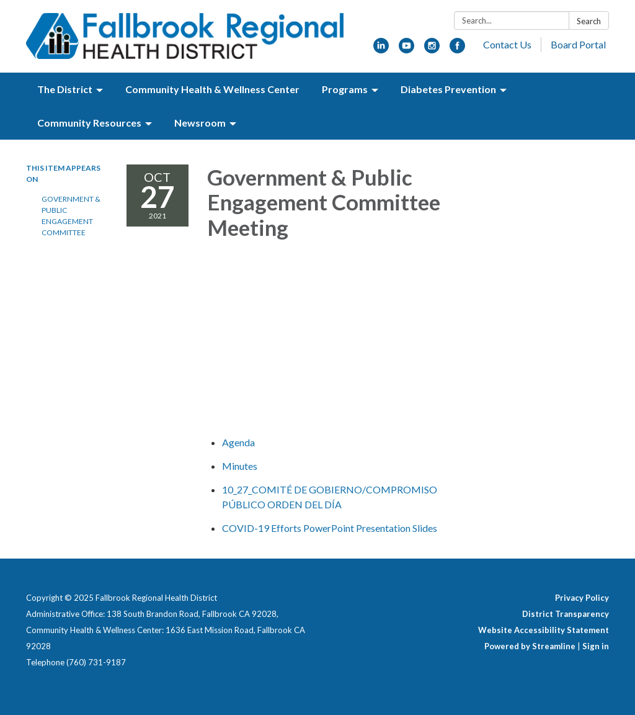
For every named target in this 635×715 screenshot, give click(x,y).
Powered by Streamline (529, 646)
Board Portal (578, 44)
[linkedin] (381, 49)
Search (589, 21)
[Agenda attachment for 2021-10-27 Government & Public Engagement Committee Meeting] (238, 442)
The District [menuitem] (64, 89)
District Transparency (565, 614)
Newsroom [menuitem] (200, 122)
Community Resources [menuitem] (89, 122)
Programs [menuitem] (345, 89)
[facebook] (457, 49)
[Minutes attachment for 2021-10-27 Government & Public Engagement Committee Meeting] (239, 466)
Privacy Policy (582, 598)
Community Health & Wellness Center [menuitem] (212, 89)
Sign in (595, 646)
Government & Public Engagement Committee (71, 215)
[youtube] (406, 49)
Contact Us (507, 44)
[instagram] (432, 49)
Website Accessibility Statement (543, 630)
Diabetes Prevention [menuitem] (448, 89)
